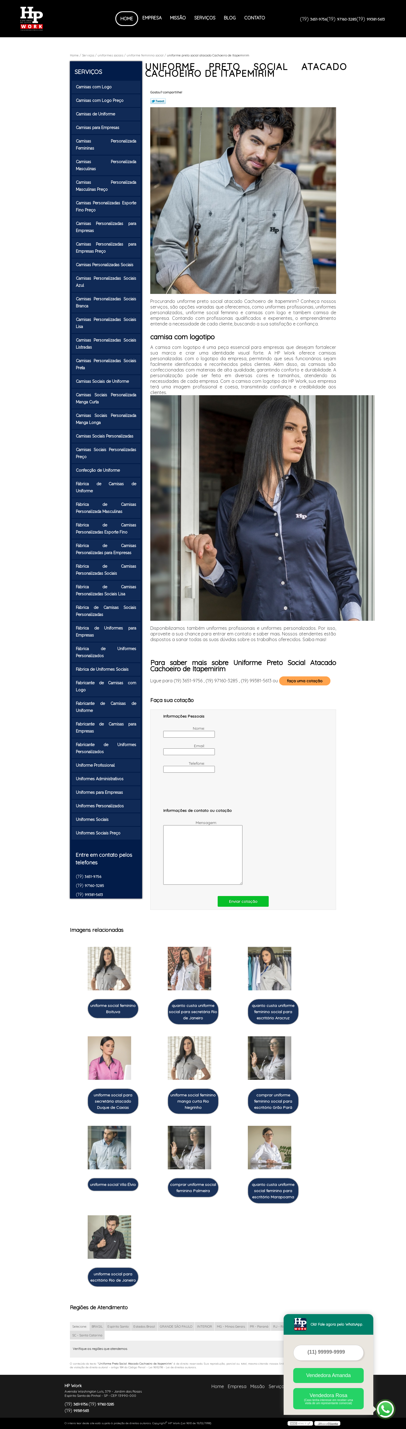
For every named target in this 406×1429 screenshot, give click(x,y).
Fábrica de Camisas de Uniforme (106, 487)
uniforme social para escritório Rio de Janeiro (113, 1277)
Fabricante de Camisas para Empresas (106, 727)
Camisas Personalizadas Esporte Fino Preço (106, 206)
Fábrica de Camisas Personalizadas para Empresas (106, 549)
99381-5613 (376, 19)
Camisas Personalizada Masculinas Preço (106, 186)
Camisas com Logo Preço (100, 100)
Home (126, 18)
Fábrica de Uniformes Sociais (103, 669)
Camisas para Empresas (98, 127)
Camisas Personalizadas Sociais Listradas (106, 343)
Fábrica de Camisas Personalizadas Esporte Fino (106, 528)
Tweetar (158, 101)
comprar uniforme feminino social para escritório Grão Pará (273, 1101)
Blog (230, 18)
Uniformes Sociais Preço (99, 833)
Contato (254, 18)
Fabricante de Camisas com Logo (106, 686)
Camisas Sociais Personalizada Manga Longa (106, 419)
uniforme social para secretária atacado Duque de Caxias (113, 1101)
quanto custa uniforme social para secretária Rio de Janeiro (193, 1012)
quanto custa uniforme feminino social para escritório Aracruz (273, 1012)
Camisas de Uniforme (96, 114)
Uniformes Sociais (93, 819)
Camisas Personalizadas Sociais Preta (106, 364)
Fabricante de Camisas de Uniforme (106, 707)
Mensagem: (190, 852)
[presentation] (199, 793)
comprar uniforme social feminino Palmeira (193, 1187)
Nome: (184, 732)
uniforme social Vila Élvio (113, 1184)
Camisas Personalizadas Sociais (105, 265)
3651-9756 (318, 19)
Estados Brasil (144, 1326)
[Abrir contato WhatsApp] (385, 1409)
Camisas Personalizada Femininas (106, 144)
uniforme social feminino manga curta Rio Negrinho (193, 1101)
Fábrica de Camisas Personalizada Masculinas (106, 508)
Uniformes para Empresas (100, 792)
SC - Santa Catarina (87, 1335)
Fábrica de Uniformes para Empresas (106, 631)
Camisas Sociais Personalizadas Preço (106, 453)
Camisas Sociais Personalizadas (105, 436)
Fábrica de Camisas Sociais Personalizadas (106, 611)
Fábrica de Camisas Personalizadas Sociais (106, 570)
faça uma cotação (305, 680)
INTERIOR (204, 1326)
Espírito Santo (118, 1326)
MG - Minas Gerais (231, 1326)
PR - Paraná (259, 1326)
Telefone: (184, 767)
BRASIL (97, 1326)
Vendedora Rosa (328, 1399)
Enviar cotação (243, 901)
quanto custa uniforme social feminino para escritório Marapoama (273, 1190)
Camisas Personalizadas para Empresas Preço (106, 248)
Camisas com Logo (94, 87)
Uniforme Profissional (96, 765)
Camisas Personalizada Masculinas (106, 165)
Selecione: (79, 1326)
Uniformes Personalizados (100, 806)
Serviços (204, 18)
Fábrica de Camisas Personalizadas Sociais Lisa (106, 590)
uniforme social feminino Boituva (113, 1008)
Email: (184, 749)
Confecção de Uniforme (98, 470)
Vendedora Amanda (328, 1375)
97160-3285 (346, 19)
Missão (178, 18)
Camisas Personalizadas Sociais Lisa (106, 323)
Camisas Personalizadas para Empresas (106, 227)
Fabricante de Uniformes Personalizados (106, 748)
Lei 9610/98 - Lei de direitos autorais (172, 1367)
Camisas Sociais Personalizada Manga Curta (106, 398)
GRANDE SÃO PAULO (176, 1326)
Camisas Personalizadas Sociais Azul (106, 282)
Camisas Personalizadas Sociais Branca (106, 302)
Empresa (152, 18)
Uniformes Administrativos (100, 779)
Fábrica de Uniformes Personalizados (106, 652)
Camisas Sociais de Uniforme (103, 381)
